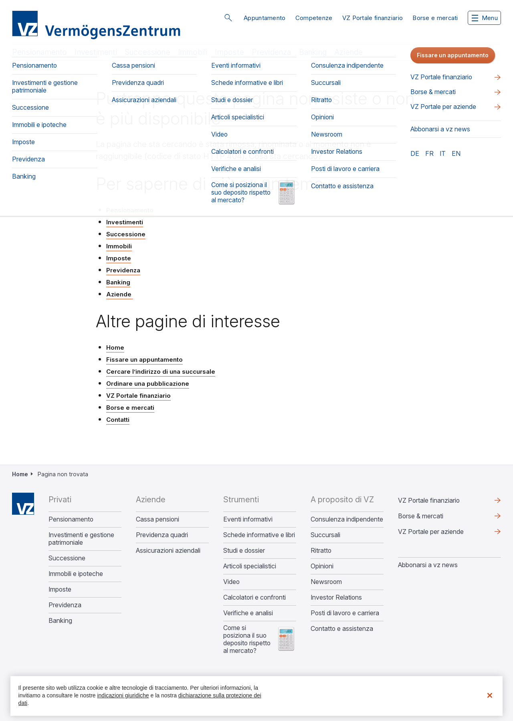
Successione (147, 52)
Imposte (229, 52)
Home (115, 347)
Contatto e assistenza (342, 628)
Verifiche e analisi (248, 613)
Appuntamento (265, 18)
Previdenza (271, 52)
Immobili (193, 52)
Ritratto (321, 550)
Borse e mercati (435, 17)
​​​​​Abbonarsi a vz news (428, 565)
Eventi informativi (248, 519)
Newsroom (326, 582)
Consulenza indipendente (347, 519)
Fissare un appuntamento (144, 359)
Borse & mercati (420, 516)
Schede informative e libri (259, 535)
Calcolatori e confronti (254, 597)
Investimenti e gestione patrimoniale (81, 538)
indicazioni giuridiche (123, 695)
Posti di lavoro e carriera (345, 613)
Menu (485, 18)
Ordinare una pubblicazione (147, 383)
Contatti (117, 419)
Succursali (325, 535)
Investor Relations (336, 597)
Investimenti (96, 52)
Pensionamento (39, 52)
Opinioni (322, 566)
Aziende (348, 52)
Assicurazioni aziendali (168, 550)
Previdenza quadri (162, 535)
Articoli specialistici (249, 566)
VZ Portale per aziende (431, 532)
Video (231, 582)
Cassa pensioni (157, 519)
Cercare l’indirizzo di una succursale (160, 371)
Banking (313, 52)
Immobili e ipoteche (75, 574)
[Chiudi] (490, 695)
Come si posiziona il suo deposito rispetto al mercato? (247, 639)
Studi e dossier (244, 550)
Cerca (228, 18)
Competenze (314, 18)
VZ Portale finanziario (372, 18)
